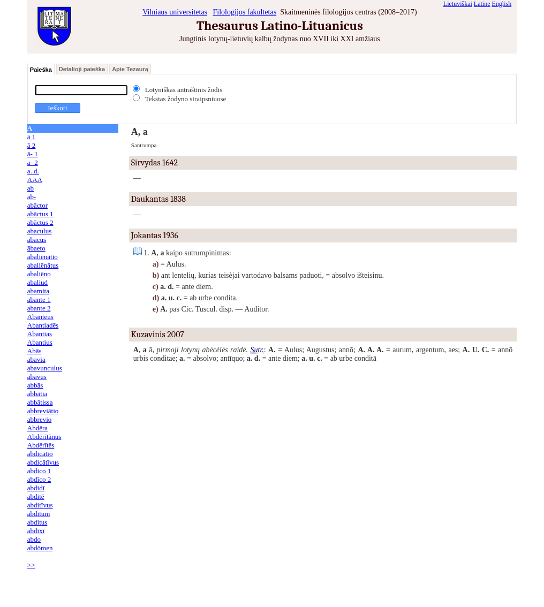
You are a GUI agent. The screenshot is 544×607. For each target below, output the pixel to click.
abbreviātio (42, 411)
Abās (34, 351)
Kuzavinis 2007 (157, 334)
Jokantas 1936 (154, 235)
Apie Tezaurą (130, 69)
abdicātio (40, 454)
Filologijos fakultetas (245, 12)
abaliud (37, 282)
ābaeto (36, 248)
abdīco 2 (39, 479)
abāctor (37, 205)
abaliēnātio (42, 257)
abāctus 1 (40, 214)
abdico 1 (39, 471)
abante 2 (39, 308)
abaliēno (39, 274)
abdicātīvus (43, 462)
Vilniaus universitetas (174, 12)
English (502, 3)
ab (30, 188)
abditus (37, 522)
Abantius (39, 342)
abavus (37, 377)
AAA (34, 180)
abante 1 (39, 299)
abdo (34, 539)
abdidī (36, 488)
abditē (35, 496)
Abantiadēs (42, 325)
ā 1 (31, 137)
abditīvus (40, 505)
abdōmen (40, 548)
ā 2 (31, 145)
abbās (35, 385)
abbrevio (39, 419)
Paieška (41, 69)
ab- (31, 197)
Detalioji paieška (82, 69)
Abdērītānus (44, 437)
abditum (38, 514)
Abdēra (37, 428)
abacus (36, 240)
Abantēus (40, 317)
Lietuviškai (457, 3)
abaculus (39, 231)
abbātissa (40, 402)
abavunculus (44, 368)
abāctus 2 (40, 222)
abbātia (37, 394)
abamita (38, 291)
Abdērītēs (41, 445)
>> (31, 565)
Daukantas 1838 (158, 199)
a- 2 (32, 162)
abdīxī (36, 531)
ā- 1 (32, 154)
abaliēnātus (42, 265)
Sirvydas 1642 (154, 163)
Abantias (39, 334)
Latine (482, 3)
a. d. (33, 171)
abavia (36, 359)
